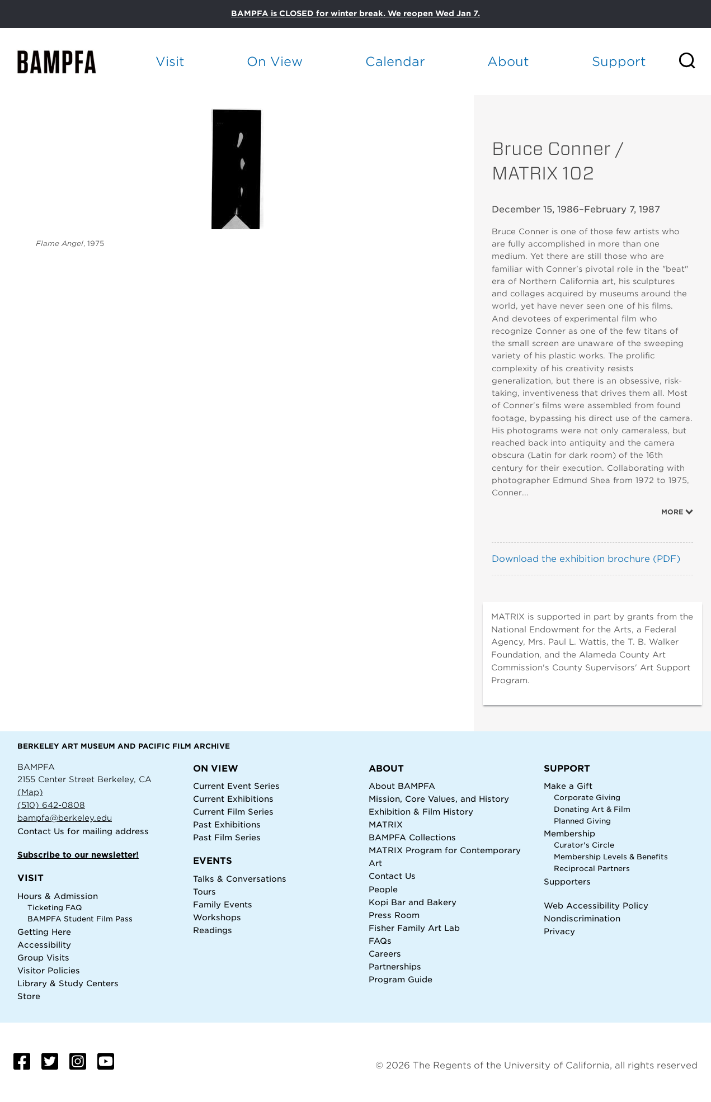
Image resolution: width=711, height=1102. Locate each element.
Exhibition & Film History (421, 811)
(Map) (30, 792)
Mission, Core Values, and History (439, 798)
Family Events (222, 904)
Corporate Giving (587, 797)
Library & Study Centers (68, 983)
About (508, 61)
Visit (170, 61)
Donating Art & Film (592, 809)
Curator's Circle (584, 845)
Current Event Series (236, 786)
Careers (385, 953)
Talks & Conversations (239, 878)
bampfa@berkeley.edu (64, 817)
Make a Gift (568, 786)
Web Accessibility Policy (596, 905)
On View (275, 61)
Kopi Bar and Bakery (412, 902)
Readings (212, 930)
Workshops (217, 917)
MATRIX (386, 824)
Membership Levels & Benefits (611, 857)
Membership (569, 833)
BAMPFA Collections (412, 837)
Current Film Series (233, 811)
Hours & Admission (57, 896)
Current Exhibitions (233, 798)
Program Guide (400, 979)
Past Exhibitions (227, 824)
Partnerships (395, 966)
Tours (204, 891)
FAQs (380, 940)
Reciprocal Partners (592, 868)
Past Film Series (227, 837)
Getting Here (44, 932)
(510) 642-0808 (51, 805)
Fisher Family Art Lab (414, 928)
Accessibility (44, 944)
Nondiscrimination (582, 918)
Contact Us (40, 831)
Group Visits (43, 957)
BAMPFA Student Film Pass (80, 919)
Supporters (567, 881)
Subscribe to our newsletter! (78, 854)
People (383, 889)
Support (619, 61)
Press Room (394, 915)
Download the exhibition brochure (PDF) (586, 559)
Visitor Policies (48, 970)
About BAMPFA (402, 786)
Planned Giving (582, 821)
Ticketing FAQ (54, 908)
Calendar (395, 61)
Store (28, 996)
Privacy (559, 931)
